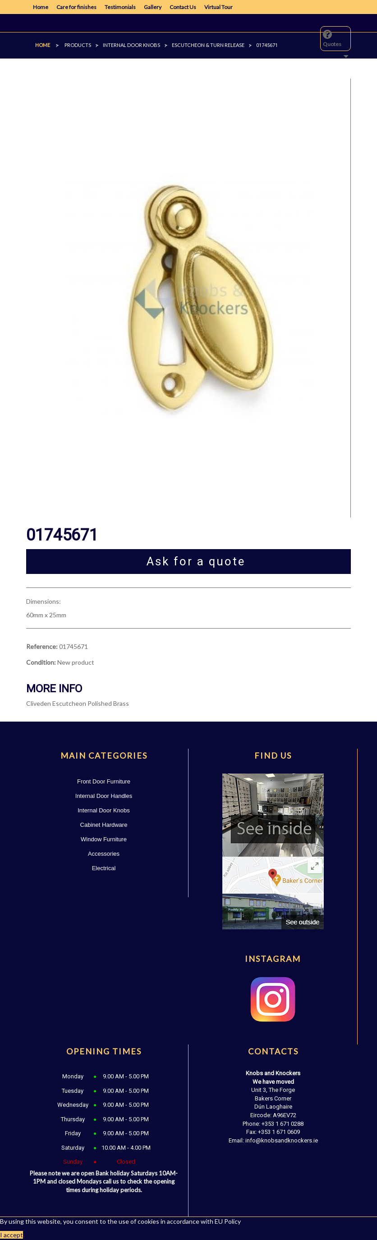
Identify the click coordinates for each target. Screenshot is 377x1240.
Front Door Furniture (103, 781)
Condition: (41, 662)
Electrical (104, 868)
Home (40, 7)
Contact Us (183, 7)
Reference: (42, 646)
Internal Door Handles (103, 795)
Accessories (104, 853)
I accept (11, 1235)
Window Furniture (104, 839)
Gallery (152, 7)
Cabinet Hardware (104, 824)
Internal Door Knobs (104, 810)
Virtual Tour (218, 7)
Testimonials (120, 7)
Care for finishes (76, 7)
